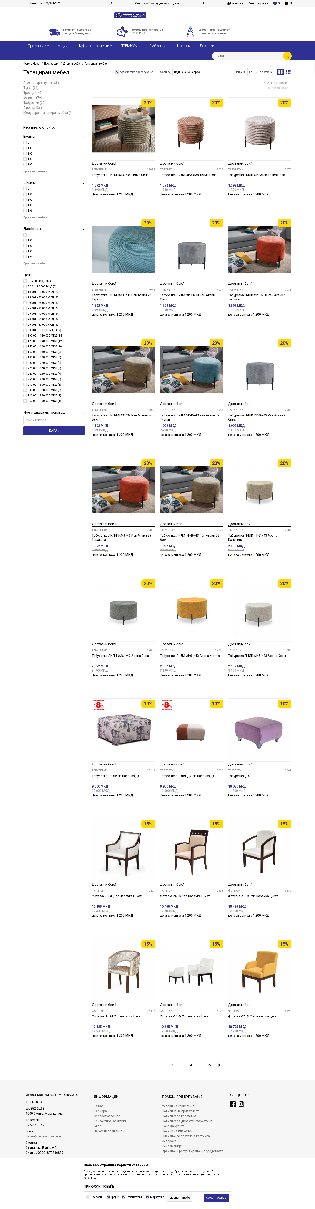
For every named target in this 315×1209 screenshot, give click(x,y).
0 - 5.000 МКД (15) (39, 281)
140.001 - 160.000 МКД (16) (45, 346)
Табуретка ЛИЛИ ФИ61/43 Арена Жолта (190, 656)
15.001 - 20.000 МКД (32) (44, 297)
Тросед (33, 93)
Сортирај (165, 72)
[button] (252, 56)
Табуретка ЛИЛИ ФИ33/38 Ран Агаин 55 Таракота (258, 297)
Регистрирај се (258, 3)
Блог (97, 1126)
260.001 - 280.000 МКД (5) (44, 379)
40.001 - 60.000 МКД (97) (44, 319)
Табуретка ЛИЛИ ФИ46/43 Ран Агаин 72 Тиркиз (189, 417)
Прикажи (240, 72)
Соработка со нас (107, 1116)
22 (210, 1065)
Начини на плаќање (177, 1131)
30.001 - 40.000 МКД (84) (44, 313)
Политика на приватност (180, 1111)
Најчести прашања (108, 1131)
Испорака (169, 1141)
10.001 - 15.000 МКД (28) (44, 292)
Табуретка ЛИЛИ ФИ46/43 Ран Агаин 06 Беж (189, 537)
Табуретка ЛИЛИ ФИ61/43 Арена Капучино (252, 537)
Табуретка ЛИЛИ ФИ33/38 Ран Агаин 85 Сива (189, 297)
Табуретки (34, 103)
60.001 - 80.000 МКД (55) (44, 324)
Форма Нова (31, 63)
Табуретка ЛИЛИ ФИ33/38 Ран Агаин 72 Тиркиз (121, 297)
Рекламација (172, 1146)
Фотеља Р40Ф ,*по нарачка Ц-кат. (185, 896)
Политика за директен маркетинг (187, 1121)
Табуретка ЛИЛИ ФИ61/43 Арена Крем (257, 656)
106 (30, 210)
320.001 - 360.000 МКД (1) (44, 395)
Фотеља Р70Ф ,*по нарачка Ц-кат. (185, 1016)
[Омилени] (276, 3)
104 (30, 256)
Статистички (135, 1197)
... (200, 1065)
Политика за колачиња (179, 1116)
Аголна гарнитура (41, 83)
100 (30, 148)
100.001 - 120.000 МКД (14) (45, 335)
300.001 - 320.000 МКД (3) (44, 390)
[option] (157, 3)
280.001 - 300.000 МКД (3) (44, 384)
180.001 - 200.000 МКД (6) (44, 357)
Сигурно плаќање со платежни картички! (157, 3)
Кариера (100, 1111)
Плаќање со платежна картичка (186, 1136)
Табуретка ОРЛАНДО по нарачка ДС (187, 776)
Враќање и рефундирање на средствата (192, 1151)
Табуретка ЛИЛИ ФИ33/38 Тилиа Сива (120, 175)
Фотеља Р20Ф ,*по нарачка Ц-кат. (253, 1016)
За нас (98, 1106)
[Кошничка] (288, 3)
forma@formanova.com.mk (46, 1136)
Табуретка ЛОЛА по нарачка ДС (116, 776)
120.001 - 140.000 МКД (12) (45, 341)
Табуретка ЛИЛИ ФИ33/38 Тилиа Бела (256, 175)
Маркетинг (157, 1197)
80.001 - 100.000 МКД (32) (44, 330)
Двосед (32, 108)
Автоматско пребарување (136, 72)
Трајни (115, 1197)
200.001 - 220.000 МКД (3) (44, 362)
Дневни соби (71, 63)
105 (30, 159)
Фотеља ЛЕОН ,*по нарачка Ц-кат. (117, 1016)
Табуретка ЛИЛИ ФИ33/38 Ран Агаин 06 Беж (121, 417)
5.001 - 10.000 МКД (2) (42, 286)
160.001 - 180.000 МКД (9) (44, 352)
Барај (54, 431)
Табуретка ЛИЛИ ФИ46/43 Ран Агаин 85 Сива (258, 417)
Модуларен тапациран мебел (48, 113)
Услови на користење (178, 1106)
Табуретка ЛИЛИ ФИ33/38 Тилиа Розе (188, 175)
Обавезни (96, 1197)
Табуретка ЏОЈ (239, 776)
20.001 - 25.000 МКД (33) (44, 302)
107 (30, 164)
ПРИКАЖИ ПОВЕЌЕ (99, 1186)
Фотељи (32, 98)
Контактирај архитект (110, 1121)
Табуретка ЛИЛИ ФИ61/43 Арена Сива (120, 656)
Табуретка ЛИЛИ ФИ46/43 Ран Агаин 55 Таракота (121, 537)
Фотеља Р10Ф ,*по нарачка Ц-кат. (253, 896)
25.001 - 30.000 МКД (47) (44, 308)
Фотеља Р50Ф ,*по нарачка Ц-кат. (117, 896)
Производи (51, 63)
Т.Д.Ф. (31, 88)
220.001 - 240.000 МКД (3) (44, 368)
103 (30, 251)
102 (30, 153)
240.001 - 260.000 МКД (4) (44, 373)
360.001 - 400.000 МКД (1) (44, 401)
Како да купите (173, 1126)
